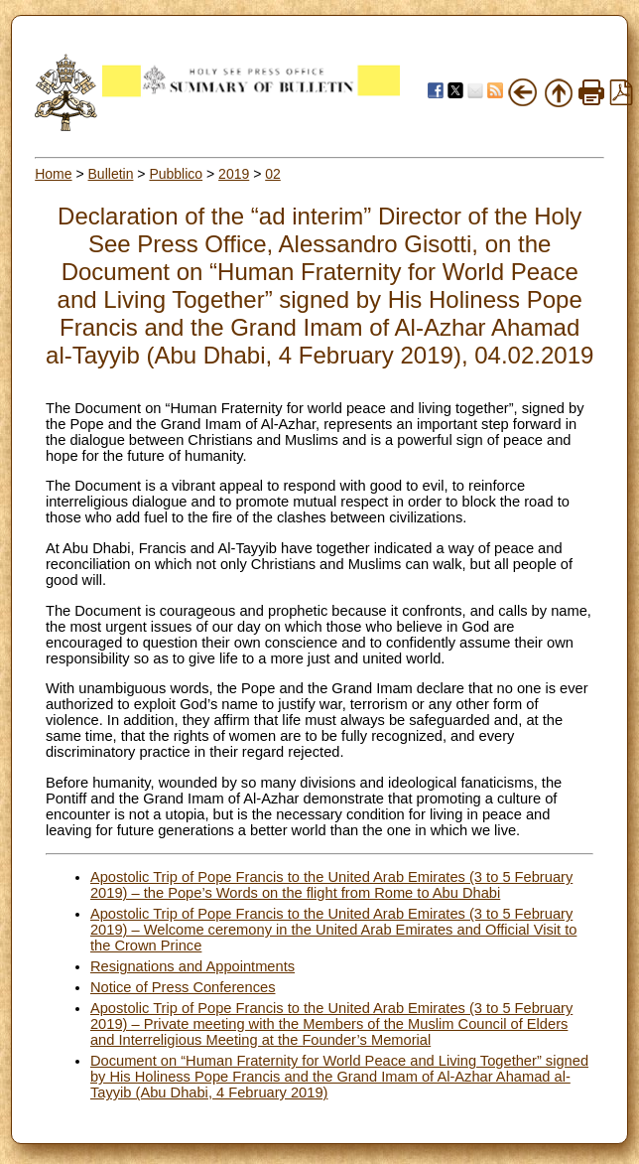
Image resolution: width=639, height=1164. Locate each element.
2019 (233, 174)
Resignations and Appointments (192, 966)
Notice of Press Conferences (183, 987)
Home (53, 174)
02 (273, 174)
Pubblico (175, 174)
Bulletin (111, 174)
